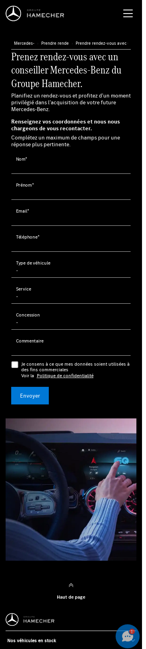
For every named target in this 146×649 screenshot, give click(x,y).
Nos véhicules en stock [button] (31, 640)
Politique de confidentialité (65, 375)
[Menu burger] (128, 13)
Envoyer (30, 395)
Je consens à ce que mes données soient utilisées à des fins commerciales (76, 369)
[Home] (37, 14)
